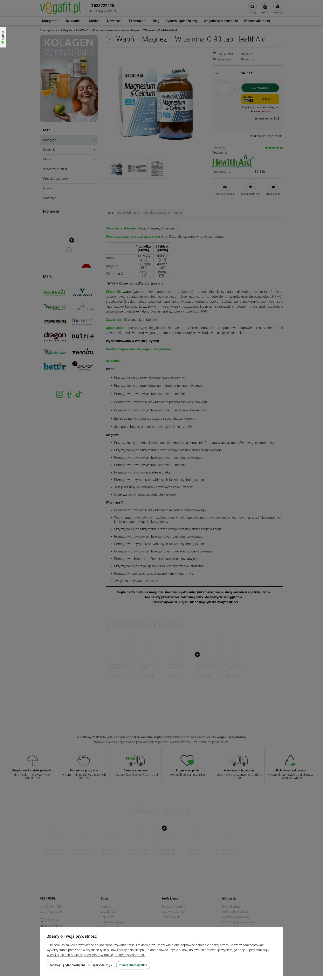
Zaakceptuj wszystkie (133, 965)
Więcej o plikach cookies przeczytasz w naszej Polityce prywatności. (96, 955)
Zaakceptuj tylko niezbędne (67, 965)
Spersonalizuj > (102, 965)
